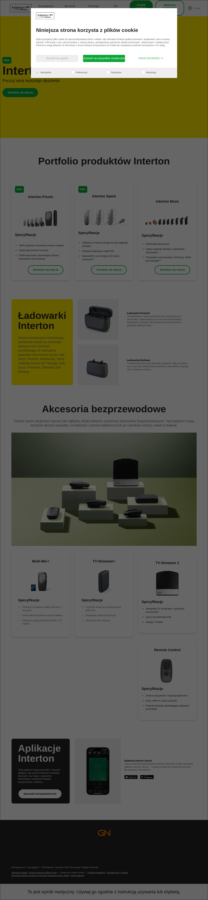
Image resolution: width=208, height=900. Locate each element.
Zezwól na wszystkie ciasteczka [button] (103, 58)
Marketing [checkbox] (149, 72)
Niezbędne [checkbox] (43, 72)
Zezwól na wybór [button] (57, 58)
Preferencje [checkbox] (79, 72)
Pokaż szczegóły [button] (150, 58)
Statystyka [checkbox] (113, 72)
